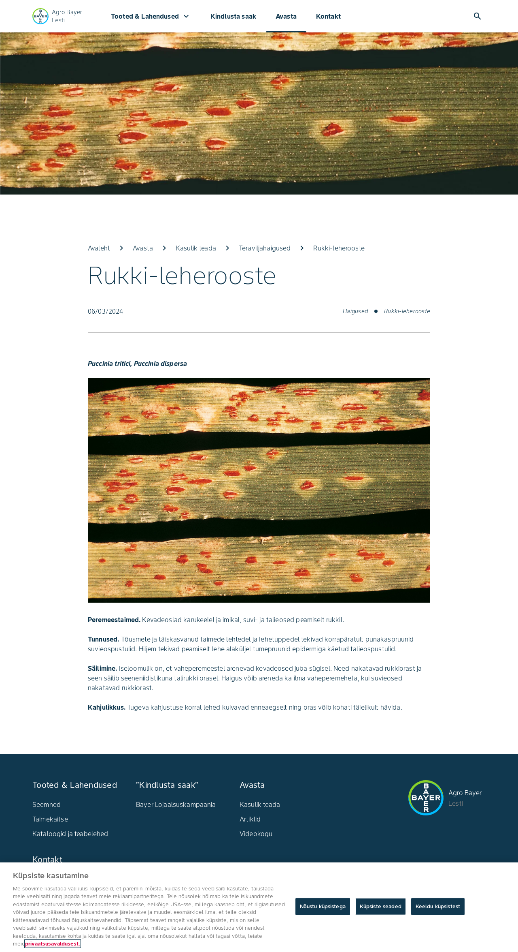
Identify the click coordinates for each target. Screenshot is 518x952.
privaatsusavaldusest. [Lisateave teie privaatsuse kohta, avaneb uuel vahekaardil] (52, 943)
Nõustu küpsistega (323, 906)
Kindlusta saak (233, 16)
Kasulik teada (260, 804)
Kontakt (328, 16)
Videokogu (256, 834)
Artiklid (250, 819)
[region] (259, 907)
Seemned (46, 804)
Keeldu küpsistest (438, 906)
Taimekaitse (50, 819)
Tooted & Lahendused (151, 16)
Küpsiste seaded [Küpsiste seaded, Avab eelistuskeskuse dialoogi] (380, 906)
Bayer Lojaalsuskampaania (176, 804)
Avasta (286, 16)
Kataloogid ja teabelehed (70, 834)
